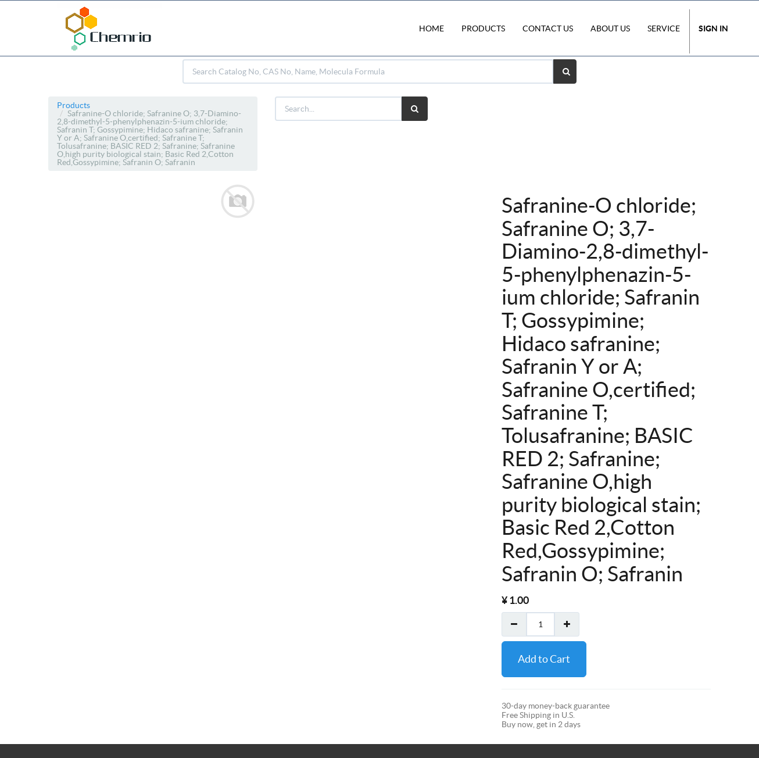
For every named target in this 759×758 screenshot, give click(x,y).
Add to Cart (544, 659)
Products (73, 105)
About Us (610, 28)
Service (663, 28)
